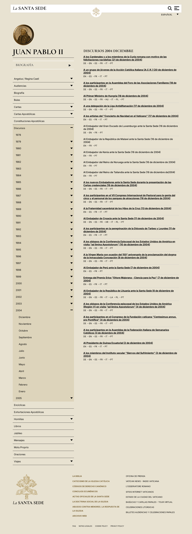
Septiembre (25, 337)
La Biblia (77, 476)
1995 (18, 249)
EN (90, 63)
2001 (18, 290)
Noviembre (25, 323)
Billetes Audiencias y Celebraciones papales (150, 512)
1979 (18, 141)
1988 (18, 202)
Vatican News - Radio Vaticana (142, 481)
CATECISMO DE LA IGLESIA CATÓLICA (91, 481)
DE (84, 63)
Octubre (23, 330)
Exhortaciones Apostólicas (29, 412)
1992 (18, 229)
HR (106, 222)
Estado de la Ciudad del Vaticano (144, 497)
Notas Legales (85, 526)
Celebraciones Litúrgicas (140, 507)
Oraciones (19, 454)
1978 (18, 134)
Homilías (19, 419)
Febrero (23, 384)
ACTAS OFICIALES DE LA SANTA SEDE (90, 496)
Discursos (19, 128)
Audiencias (20, 85)
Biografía (43, 65)
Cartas (17, 106)
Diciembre (24, 317)
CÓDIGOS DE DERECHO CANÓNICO (89, 486)
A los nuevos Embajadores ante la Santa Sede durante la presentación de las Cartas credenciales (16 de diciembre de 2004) (127, 184)
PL (117, 99)
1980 (18, 148)
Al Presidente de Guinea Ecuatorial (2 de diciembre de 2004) (118, 342)
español (168, 15)
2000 (19, 283)
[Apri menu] (176, 8)
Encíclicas (19, 405)
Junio (22, 357)
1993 (18, 236)
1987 (18, 195)
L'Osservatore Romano (138, 486)
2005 (19, 398)
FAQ (74, 526)
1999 (18, 276)
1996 (18, 256)
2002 (19, 296)
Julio (21, 350)
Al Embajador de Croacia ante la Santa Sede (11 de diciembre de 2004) (123, 218)
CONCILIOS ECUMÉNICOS (85, 491)
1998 (18, 269)
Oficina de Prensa (135, 476)
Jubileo (18, 433)
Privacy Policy (117, 526)
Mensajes (19, 440)
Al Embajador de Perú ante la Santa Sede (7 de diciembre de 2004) (121, 267)
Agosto (23, 344)
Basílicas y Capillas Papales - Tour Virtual (149, 502)
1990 (18, 215)
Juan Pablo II (38, 51)
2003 (19, 303)
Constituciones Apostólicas (29, 121)
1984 (18, 175)
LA (111, 297)
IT (106, 63)
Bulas (17, 99)
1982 (18, 161)
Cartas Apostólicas (24, 114)
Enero (22, 391)
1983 (18, 168)
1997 (18, 263)
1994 (18, 242)
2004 (19, 310)
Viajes (17, 461)
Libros (17, 426)
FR (101, 63)
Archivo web (79, 516)
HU (106, 99)
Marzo (22, 377)
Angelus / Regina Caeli (26, 78)
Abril (21, 371)
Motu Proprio (21, 447)
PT (111, 63)
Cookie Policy (101, 526)
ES (96, 63)
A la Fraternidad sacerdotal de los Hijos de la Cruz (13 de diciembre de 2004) (127, 208)
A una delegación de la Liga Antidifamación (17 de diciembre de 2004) (123, 105)
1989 (18, 209)
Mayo (22, 364)
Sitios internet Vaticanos (140, 492)
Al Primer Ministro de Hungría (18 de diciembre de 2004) (115, 95)
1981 (18, 155)
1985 (18, 182)
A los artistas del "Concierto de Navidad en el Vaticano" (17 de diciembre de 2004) (130, 115)
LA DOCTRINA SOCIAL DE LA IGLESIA (90, 501)
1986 (18, 188)
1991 (18, 222)
